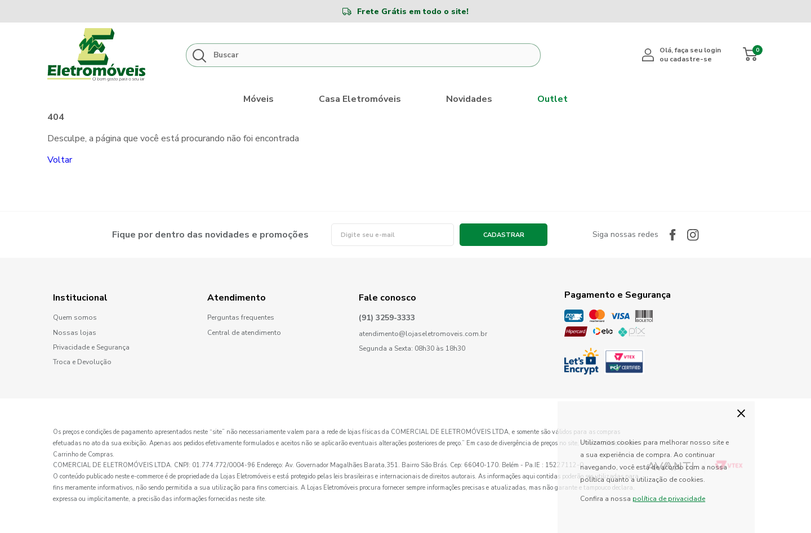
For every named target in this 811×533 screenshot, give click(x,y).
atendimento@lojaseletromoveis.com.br (423, 334)
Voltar (59, 160)
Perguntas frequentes (240, 317)
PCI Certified (624, 361)
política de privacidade (668, 498)
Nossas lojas (74, 333)
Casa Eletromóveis (360, 99)
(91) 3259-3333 (387, 318)
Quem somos (75, 317)
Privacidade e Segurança (91, 347)
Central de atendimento (244, 333)
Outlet (552, 99)
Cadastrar (503, 235)
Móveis (258, 99)
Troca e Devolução (82, 362)
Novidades (469, 99)
